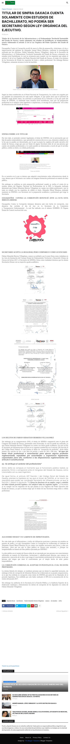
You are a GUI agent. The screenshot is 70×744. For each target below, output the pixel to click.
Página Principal (7, 9)
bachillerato (20, 601)
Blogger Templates (46, 740)
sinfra (60, 601)
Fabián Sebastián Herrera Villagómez (34, 601)
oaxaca (47, 601)
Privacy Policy (37, 737)
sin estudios (54, 601)
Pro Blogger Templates (32, 740)
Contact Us (46, 737)
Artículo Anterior (8, 611)
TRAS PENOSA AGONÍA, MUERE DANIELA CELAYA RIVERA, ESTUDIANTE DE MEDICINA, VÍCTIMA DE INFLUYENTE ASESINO (39, 712)
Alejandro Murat (18, 9)
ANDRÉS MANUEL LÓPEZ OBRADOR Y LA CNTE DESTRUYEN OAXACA (34, 703)
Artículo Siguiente (61, 611)
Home (21, 737)
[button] (2, 2)
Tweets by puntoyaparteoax (10, 666)
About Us (28, 737)
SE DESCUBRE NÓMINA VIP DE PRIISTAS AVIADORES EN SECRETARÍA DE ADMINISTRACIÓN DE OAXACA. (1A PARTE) (35, 695)
